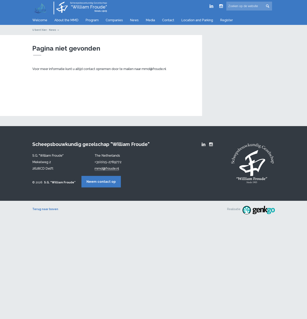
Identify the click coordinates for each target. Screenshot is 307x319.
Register (226, 20)
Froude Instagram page (221, 6)
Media (150, 20)
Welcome (39, 20)
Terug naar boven (45, 207)
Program (92, 20)
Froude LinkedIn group (211, 6)
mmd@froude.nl (107, 168)
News (134, 20)
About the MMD (66, 20)
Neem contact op (112, 181)
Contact (168, 20)
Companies (114, 20)
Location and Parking (197, 20)
